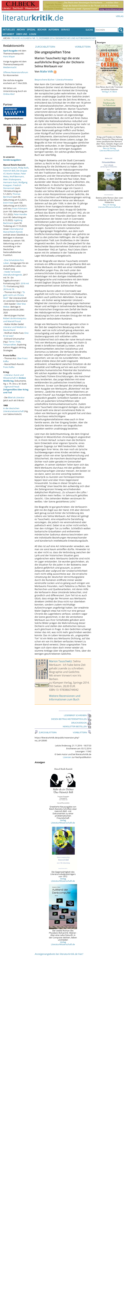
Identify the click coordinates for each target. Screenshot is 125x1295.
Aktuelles (9, 29)
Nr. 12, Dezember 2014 (43, 38)
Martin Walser (13, 173)
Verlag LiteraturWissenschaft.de (63, 821)
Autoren (53, 29)
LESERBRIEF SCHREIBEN (77, 715)
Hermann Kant (10, 182)
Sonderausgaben (12, 159)
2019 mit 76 (8, 289)
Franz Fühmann (19, 208)
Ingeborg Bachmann (12, 222)
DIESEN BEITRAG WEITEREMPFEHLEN (71, 719)
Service (65, 29)
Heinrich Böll (9, 170)
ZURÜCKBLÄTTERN (45, 46)
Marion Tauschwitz (60, 661)
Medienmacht (10, 67)
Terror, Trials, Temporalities (12, 343)
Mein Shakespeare (12, 179)
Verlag (119, 16)
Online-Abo (8, 94)
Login (32, 34)
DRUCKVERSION (81, 722)
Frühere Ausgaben (21, 38)
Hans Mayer (9, 56)
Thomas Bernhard (11, 195)
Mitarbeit (8, 34)
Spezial (31, 29)
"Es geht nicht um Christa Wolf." (14, 295)
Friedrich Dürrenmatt (12, 187)
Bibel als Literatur (16, 397)
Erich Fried (8, 202)
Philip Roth (23, 167)
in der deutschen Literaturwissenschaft (13, 410)
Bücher (41, 29)
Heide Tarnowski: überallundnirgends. (13, 273)
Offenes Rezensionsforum (15, 72)
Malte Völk (46, 71)
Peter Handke (20, 214)
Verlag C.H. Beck (109, 91)
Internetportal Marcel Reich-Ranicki (13, 230)
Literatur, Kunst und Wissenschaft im (14, 377)
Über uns (21, 34)
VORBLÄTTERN (83, 46)
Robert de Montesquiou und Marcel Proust (14, 320)
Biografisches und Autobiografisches (76, 38)
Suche (89, 29)
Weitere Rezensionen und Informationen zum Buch (64, 697)
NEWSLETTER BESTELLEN (77, 726)
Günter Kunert (10, 167)
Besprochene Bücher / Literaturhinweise (54, 79)
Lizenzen (67, 757)
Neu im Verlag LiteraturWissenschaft (109, 149)
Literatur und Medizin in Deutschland (14, 328)
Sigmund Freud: (15, 389)
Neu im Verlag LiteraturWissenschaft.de (109, 205)
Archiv (21, 29)
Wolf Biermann (17, 176)
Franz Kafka (8, 367)
